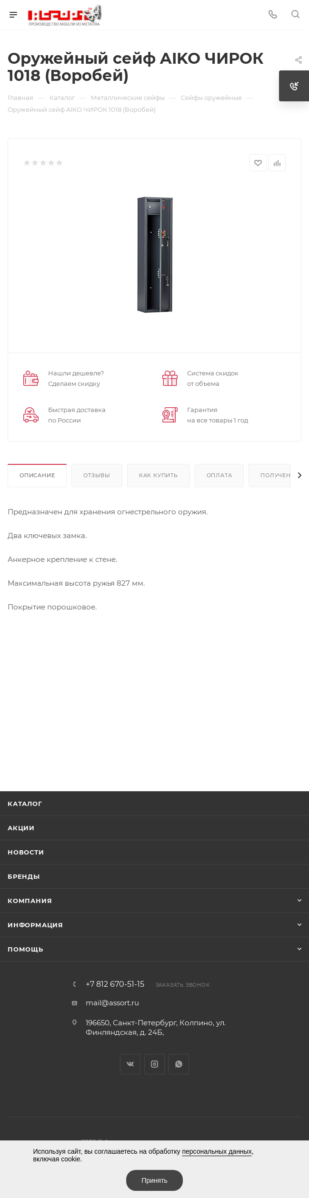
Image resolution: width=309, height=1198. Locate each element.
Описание (37, 475)
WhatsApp (179, 1064)
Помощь (25, 949)
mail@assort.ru (112, 1002)
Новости (26, 852)
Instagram (154, 1064)
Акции (21, 828)
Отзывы (96, 475)
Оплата (219, 475)
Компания (30, 900)
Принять (154, 1180)
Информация (35, 925)
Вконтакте (130, 1064)
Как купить (158, 475)
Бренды (24, 876)
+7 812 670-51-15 (115, 984)
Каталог (25, 803)
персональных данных (216, 1151)
